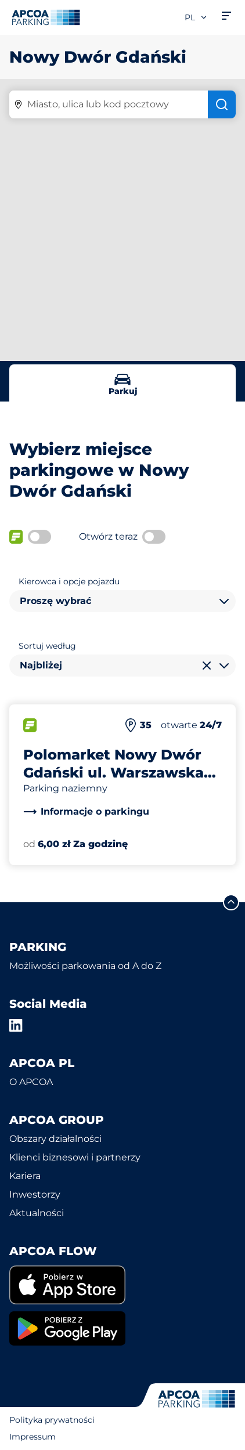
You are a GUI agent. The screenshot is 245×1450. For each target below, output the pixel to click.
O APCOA (31, 1081)
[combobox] (122, 601)
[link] (86, 811)
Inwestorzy (34, 1194)
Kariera (25, 1175)
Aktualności (36, 1212)
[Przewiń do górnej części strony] (231, 902)
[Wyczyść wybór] (207, 666)
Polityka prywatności (52, 1420)
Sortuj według (47, 646)
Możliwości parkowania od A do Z (85, 965)
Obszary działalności (55, 1138)
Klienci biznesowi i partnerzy (74, 1157)
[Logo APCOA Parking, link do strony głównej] (46, 17)
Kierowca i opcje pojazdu (69, 581)
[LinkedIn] (16, 1025)
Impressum (32, 1436)
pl (196, 17)
